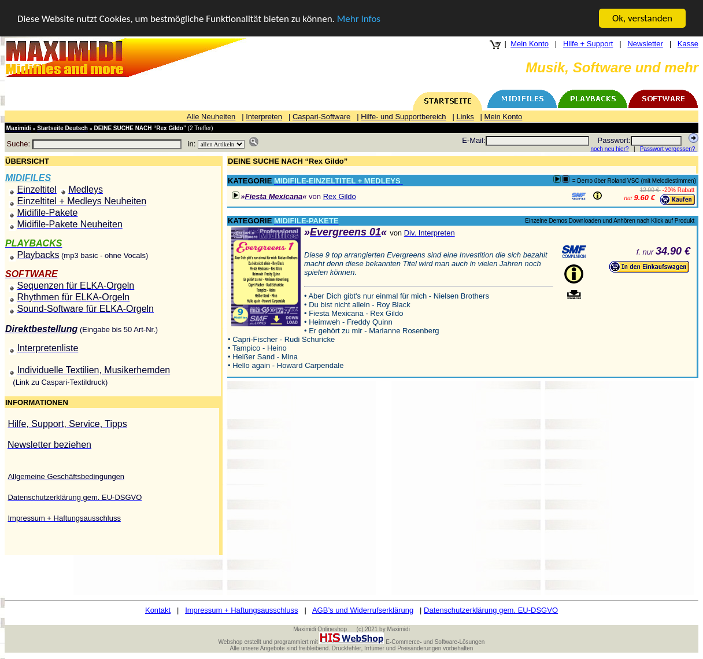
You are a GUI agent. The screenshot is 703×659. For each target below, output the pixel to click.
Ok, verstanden (642, 18)
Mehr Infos (358, 19)
